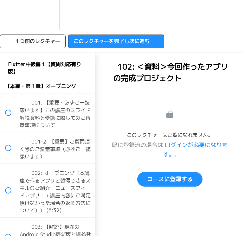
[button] (11, 15)
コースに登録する (170, 179)
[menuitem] (47, 15)
